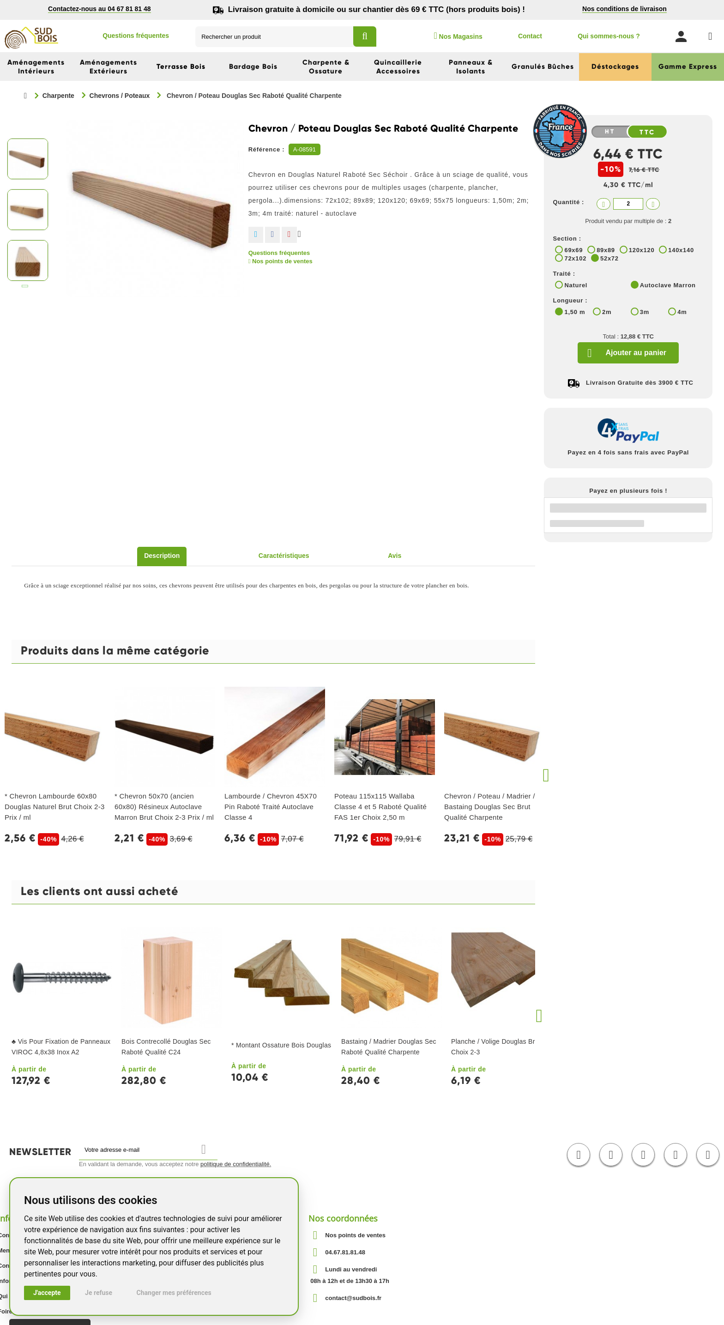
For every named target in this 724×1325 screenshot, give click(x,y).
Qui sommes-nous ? (609, 36)
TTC (647, 132)
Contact (530, 36)
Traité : (564, 273)
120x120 (642, 250)
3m (644, 312)
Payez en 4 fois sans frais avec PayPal (628, 452)
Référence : (266, 149)
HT (610, 131)
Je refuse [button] (98, 1292)
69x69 (573, 250)
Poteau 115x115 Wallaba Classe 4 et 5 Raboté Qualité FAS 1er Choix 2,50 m (380, 806)
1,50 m (574, 312)
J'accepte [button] (47, 1292)
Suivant (25, 288)
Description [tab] (162, 555)
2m (606, 312)
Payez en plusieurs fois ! (628, 490)
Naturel (575, 285)
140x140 (681, 250)
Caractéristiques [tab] (284, 555)
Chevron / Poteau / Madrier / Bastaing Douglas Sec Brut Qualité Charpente (489, 806)
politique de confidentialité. (235, 1164)
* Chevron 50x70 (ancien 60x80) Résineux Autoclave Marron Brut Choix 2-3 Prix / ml (164, 806)
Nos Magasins (458, 35)
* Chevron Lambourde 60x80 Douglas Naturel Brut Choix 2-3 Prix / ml (55, 806)
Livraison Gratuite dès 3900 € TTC (640, 382)
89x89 (606, 250)
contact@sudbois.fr (353, 1298)
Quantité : (568, 202)
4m (682, 312)
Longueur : (570, 300)
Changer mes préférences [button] (174, 1292)
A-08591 (304, 149)
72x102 (575, 258)
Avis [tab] (394, 555)
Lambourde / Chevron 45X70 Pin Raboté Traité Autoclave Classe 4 (270, 806)
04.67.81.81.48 (345, 1252)
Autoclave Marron (668, 285)
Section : (567, 238)
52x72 (609, 258)
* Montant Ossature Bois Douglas (281, 1045)
